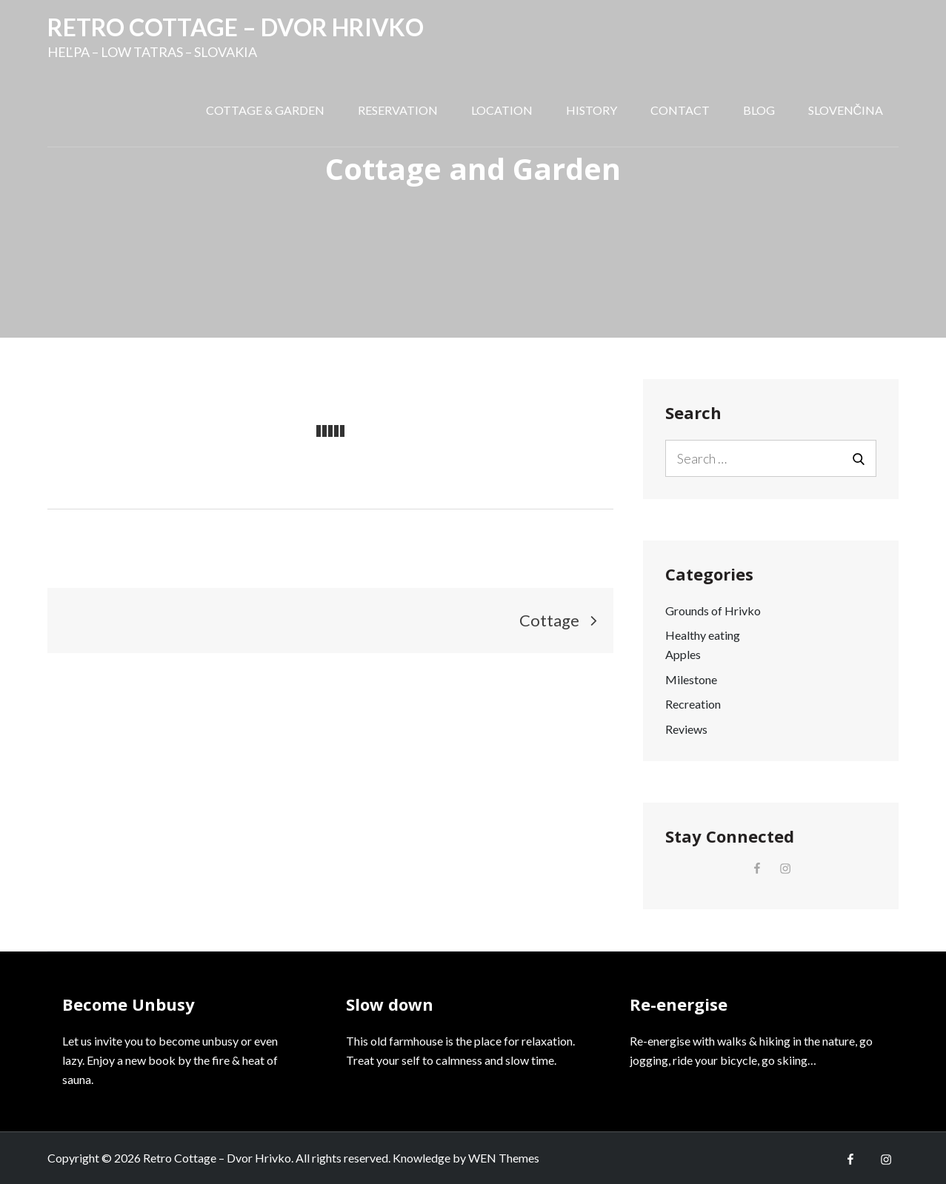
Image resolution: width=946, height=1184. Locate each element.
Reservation (398, 110)
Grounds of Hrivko (713, 610)
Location (502, 110)
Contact (680, 110)
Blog (759, 110)
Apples (683, 654)
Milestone (691, 679)
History (591, 110)
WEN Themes (503, 1158)
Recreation (693, 704)
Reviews (686, 729)
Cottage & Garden (265, 110)
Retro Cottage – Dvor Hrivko (235, 27)
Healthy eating (702, 635)
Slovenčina (846, 110)
